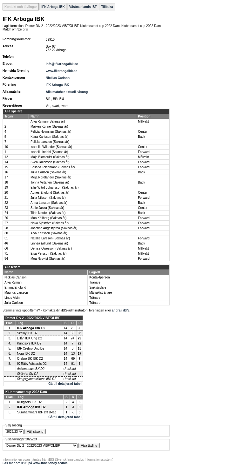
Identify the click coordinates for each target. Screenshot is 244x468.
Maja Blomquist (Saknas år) (50, 157)
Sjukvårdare (97, 287)
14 (6, 162)
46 (6, 243)
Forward (144, 152)
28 (6, 228)
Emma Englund (15, 287)
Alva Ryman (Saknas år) (47, 121)
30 (6, 233)
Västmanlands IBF (83, 7)
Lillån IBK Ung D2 (29, 338)
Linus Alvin (12, 297)
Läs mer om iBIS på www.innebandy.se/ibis (35, 463)
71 (6, 253)
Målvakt (143, 121)
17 (6, 177)
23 (6, 208)
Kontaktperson (99, 277)
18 (6, 182)
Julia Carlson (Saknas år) (48, 172)
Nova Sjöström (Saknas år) (49, 223)
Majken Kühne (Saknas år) (49, 126)
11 (6, 152)
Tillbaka (107, 7)
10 (6, 147)
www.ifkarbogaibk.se (61, 71)
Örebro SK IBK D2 (30, 358)
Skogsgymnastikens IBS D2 (36, 379)
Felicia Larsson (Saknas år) (49, 142)
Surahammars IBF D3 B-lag (36, 412)
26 (6, 218)
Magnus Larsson (16, 292)
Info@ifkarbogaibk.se (62, 64)
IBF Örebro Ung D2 (30, 348)
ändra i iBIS (120, 310)
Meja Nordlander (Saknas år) (50, 177)
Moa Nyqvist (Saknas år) (47, 258)
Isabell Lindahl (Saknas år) (49, 152)
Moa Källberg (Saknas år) (48, 218)
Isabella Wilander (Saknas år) (51, 147)
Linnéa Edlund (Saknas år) (49, 243)
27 (6, 223)
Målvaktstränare (100, 292)
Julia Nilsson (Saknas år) (48, 197)
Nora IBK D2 (26, 353)
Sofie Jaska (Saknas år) (47, 208)
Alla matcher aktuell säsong (67, 92)
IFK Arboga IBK (53, 7)
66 (6, 248)
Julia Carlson (13, 302)
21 (6, 197)
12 (6, 157)
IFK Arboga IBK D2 (31, 328)
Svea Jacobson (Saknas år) (50, 162)
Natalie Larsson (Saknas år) (50, 238)
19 (6, 187)
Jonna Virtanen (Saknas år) (49, 182)
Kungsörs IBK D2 (29, 343)
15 (6, 167)
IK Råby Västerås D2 (31, 363)
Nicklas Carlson (58, 78)
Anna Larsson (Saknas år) (48, 202)
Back (141, 136)
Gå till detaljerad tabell (65, 383)
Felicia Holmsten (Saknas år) (50, 131)
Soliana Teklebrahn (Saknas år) (52, 167)
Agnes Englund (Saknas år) (49, 192)
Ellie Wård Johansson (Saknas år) (54, 187)
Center (142, 131)
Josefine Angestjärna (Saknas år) (53, 228)
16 (6, 172)
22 (6, 202)
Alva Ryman (13, 282)
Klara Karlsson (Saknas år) (49, 136)
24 (6, 213)
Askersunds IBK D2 (30, 369)
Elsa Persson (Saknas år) (48, 253)
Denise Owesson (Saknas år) (51, 248)
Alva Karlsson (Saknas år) (48, 233)
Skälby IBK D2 (27, 333)
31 (6, 238)
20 (6, 192)
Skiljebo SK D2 (27, 374)
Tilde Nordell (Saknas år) (47, 213)
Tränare (94, 282)
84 (6, 258)
